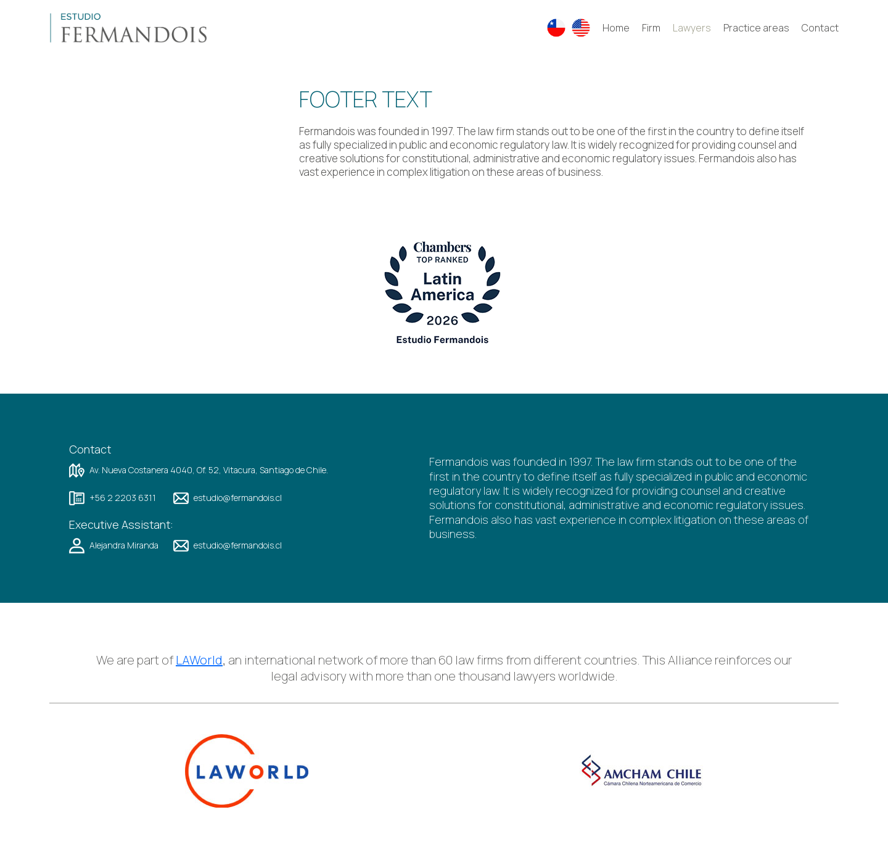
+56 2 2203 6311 (122, 497)
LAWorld (199, 660)
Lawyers (692, 28)
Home (616, 28)
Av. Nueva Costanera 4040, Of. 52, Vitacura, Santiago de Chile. (208, 470)
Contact (820, 28)
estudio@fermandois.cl (238, 497)
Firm (651, 28)
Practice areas (756, 28)
